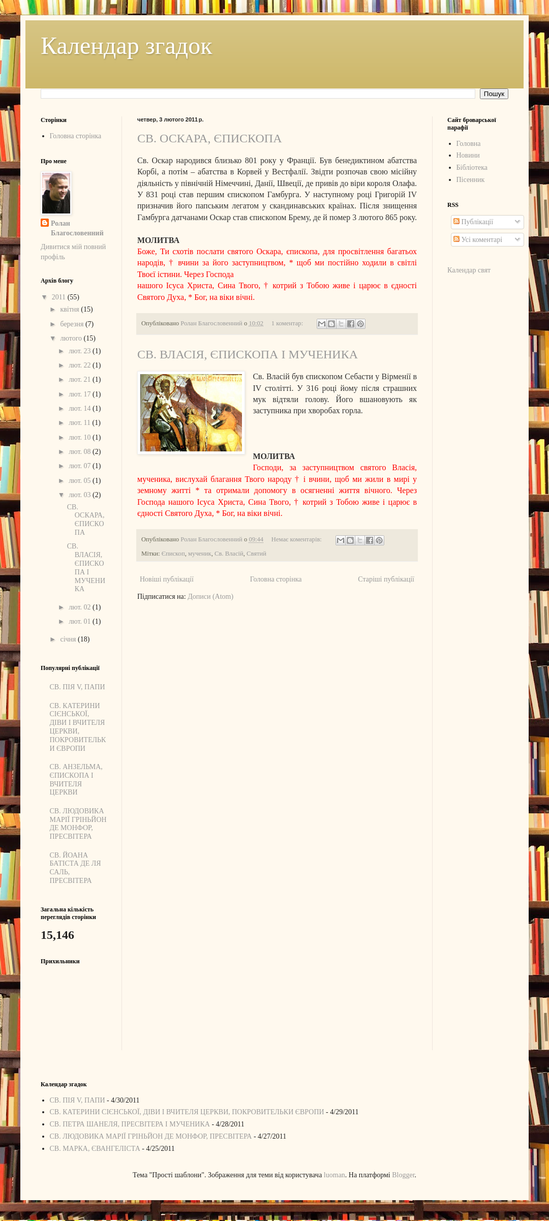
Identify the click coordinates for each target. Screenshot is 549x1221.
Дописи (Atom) (210, 596)
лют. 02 (81, 607)
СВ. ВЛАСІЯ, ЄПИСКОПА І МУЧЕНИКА (247, 354)
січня (69, 639)
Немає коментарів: (297, 539)
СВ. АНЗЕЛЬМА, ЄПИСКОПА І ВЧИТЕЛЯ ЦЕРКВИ (76, 779)
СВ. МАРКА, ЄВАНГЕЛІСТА (95, 1148)
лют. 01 (81, 621)
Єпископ (173, 553)
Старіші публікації (386, 579)
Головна (468, 143)
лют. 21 (81, 379)
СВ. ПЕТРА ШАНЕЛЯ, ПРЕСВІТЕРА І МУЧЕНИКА (130, 1124)
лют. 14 (81, 408)
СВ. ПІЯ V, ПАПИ (77, 687)
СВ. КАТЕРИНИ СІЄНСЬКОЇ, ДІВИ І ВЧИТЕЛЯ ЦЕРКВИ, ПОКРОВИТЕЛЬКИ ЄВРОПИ (78, 727)
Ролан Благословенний (77, 228)
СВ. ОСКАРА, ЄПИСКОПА (209, 138)
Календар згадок (126, 45)
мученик (199, 553)
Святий (256, 553)
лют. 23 (81, 351)
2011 (60, 297)
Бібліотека (472, 167)
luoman (334, 1175)
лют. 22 (81, 365)
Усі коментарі (477, 239)
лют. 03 (81, 495)
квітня (70, 309)
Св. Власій (229, 553)
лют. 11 (80, 422)
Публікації (473, 222)
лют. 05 (81, 480)
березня (72, 324)
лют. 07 (81, 466)
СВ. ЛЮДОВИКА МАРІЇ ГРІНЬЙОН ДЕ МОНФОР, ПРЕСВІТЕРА (78, 823)
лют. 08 (81, 451)
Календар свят (469, 270)
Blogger (403, 1175)
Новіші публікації (167, 579)
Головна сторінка (276, 579)
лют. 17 (81, 394)
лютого (71, 338)
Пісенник (470, 180)
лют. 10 (81, 437)
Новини (468, 155)
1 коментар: (287, 323)
